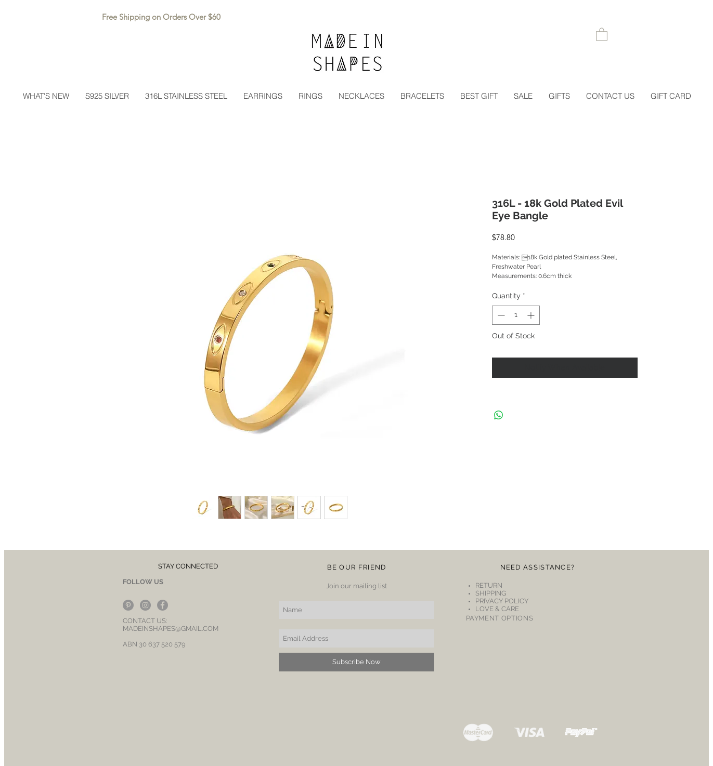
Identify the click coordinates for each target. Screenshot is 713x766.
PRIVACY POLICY (501, 601)
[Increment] (531, 315)
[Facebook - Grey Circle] (162, 605)
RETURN (489, 585)
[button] (601, 34)
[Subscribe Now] (356, 662)
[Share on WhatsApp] (498, 415)
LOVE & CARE (497, 609)
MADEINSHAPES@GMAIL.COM (170, 628)
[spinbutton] (516, 315)
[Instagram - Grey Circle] (145, 605)
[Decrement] (500, 315)
